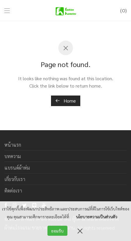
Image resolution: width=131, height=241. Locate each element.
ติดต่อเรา (13, 191)
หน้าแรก (12, 145)
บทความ (12, 156)
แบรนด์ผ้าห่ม (17, 168)
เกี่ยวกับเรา (14, 179)
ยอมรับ (57, 230)
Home (65, 101)
